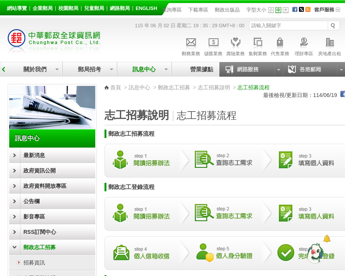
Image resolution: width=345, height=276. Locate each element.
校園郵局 (68, 8)
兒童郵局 (94, 8)
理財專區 (303, 45)
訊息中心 (144, 69)
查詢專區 (172, 10)
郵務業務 (191, 45)
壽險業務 (235, 45)
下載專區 (198, 10)
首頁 (115, 87)
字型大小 (256, 10)
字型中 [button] (278, 10)
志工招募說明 (214, 87)
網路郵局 (120, 8)
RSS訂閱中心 (39, 232)
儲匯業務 (213, 45)
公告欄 (31, 201)
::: (8, 7)
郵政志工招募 (39, 247)
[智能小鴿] (314, 253)
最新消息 (34, 155)
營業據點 (201, 69)
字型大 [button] (286, 10)
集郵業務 (258, 45)
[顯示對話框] (327, 238)
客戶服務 (329, 12)
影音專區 (34, 217)
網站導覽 (17, 8)
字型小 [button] (271, 10)
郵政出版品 (227, 10)
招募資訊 (34, 263)
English (146, 8)
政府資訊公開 (39, 171)
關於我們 (34, 69)
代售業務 (280, 45)
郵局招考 (89, 69)
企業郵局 (43, 8)
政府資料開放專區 (44, 186)
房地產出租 (329, 45)
